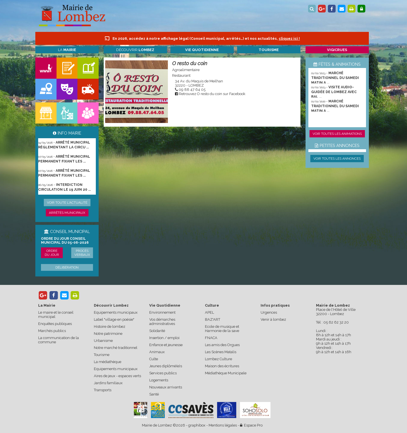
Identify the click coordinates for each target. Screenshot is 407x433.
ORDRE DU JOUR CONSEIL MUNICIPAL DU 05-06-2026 (65, 241)
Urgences (269, 312)
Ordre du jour (52, 253)
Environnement (162, 312)
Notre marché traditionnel (115, 348)
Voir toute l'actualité (67, 203)
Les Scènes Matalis (220, 352)
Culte (153, 359)
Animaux (157, 352)
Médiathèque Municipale (225, 373)
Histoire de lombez (109, 326)
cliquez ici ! (289, 38)
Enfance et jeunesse (166, 345)
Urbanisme (103, 341)
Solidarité (157, 331)
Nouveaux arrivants (165, 387)
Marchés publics (52, 331)
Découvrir (135, 50)
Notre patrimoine (108, 333)
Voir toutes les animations (337, 134)
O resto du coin (189, 63)
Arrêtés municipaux (67, 213)
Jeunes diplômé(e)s (165, 366)
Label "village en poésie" (114, 319)
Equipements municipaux (116, 312)
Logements (158, 380)
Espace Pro (251, 425)
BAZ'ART (212, 319)
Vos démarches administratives (162, 321)
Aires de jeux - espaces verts (117, 376)
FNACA (211, 338)
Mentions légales (223, 425)
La (67, 50)
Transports (102, 390)
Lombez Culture (218, 359)
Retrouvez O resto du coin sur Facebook (212, 94)
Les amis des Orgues (222, 345)
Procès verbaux (82, 253)
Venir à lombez (273, 319)
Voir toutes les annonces (337, 159)
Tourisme (101, 355)
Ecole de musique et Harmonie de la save (222, 328)
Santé (154, 394)
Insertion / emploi (164, 338)
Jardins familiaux (108, 383)
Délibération (67, 267)
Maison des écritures (222, 366)
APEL (209, 312)
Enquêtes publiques (55, 324)
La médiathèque (107, 362)
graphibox (196, 425)
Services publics (163, 373)
